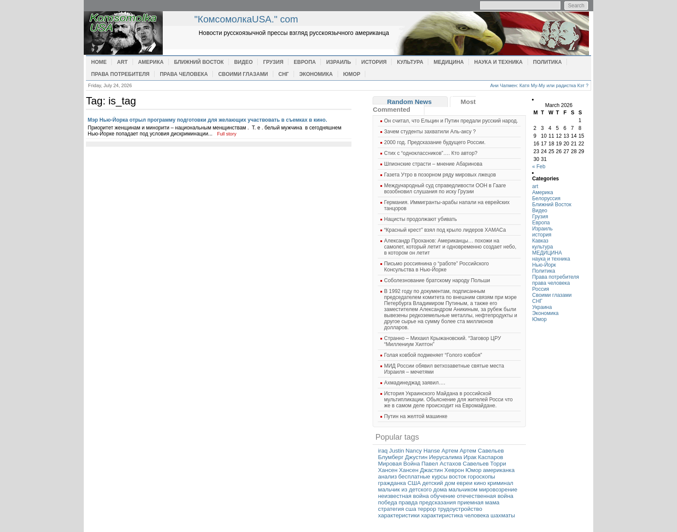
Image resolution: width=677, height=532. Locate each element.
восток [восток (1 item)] (457, 476)
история (374, 62)
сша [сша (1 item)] (410, 509)
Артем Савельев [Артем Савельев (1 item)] (481, 450)
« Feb (538, 167)
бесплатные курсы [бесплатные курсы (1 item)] (422, 476)
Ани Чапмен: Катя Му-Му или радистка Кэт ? (539, 85)
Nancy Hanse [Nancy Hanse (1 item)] (422, 450)
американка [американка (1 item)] (499, 470)
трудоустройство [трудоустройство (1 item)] (460, 509)
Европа (305, 62)
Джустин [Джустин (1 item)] (416, 457)
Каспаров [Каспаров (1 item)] (490, 457)
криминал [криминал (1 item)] (500, 483)
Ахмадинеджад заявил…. (414, 383)
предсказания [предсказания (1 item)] (437, 502)
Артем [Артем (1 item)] (450, 450)
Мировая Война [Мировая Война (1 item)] (399, 463)
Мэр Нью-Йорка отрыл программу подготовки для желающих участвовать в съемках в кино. (207, 120)
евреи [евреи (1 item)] (464, 483)
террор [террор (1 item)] (427, 509)
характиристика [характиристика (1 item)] (442, 515)
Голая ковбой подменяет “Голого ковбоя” (433, 355)
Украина (542, 307)
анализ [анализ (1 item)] (387, 476)
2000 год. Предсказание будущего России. (434, 142)
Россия (540, 289)
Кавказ (540, 241)
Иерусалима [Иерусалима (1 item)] (445, 457)
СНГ (283, 74)
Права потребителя (120, 74)
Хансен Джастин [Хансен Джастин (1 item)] (421, 470)
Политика (547, 62)
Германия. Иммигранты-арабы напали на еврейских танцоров (446, 205)
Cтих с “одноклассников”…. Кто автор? (430, 153)
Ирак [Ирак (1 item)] (469, 457)
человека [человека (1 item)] (477, 515)
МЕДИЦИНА (448, 62)
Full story (227, 133)
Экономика (316, 74)
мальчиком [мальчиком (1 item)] (463, 489)
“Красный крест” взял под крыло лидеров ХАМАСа (445, 230)
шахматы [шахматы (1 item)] (502, 515)
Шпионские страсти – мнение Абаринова (433, 164)
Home (99, 62)
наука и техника (498, 62)
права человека (184, 74)
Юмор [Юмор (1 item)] (473, 470)
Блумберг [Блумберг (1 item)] (390, 457)
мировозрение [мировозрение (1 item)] (498, 489)
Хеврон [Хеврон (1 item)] (454, 470)
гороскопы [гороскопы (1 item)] (481, 476)
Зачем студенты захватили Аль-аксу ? (430, 132)
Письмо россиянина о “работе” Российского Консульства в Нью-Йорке (436, 267)
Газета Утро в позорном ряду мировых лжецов (440, 175)
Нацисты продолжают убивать (420, 219)
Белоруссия (546, 198)
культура (410, 62)
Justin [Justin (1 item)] (396, 450)
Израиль (338, 62)
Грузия (273, 62)
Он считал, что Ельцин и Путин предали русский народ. (451, 121)
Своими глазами (243, 74)
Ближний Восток (199, 62)
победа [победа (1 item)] (387, 502)
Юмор (352, 74)
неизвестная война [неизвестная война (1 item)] (403, 496)
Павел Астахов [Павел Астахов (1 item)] (441, 463)
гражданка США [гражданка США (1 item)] (399, 483)
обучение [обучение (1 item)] (443, 496)
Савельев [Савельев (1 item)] (476, 463)
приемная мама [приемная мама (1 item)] (478, 502)
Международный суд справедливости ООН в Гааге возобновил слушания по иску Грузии (445, 189)
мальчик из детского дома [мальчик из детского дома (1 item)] (412, 489)
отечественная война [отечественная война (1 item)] (485, 496)
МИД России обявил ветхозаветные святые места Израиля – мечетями (444, 369)
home (138, 33)
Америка (151, 62)
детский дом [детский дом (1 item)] (438, 483)
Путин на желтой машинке (415, 416)
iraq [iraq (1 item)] (382, 450)
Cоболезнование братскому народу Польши (437, 280)
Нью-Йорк (544, 265)
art (122, 62)
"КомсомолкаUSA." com (246, 19)
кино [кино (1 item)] (480, 483)
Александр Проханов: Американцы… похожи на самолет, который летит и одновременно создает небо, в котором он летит (450, 247)
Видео (243, 62)
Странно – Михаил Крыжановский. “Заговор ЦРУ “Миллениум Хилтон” (442, 341)
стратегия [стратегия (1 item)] (391, 509)
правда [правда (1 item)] (408, 502)
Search (576, 6)
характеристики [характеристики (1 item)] (398, 515)
